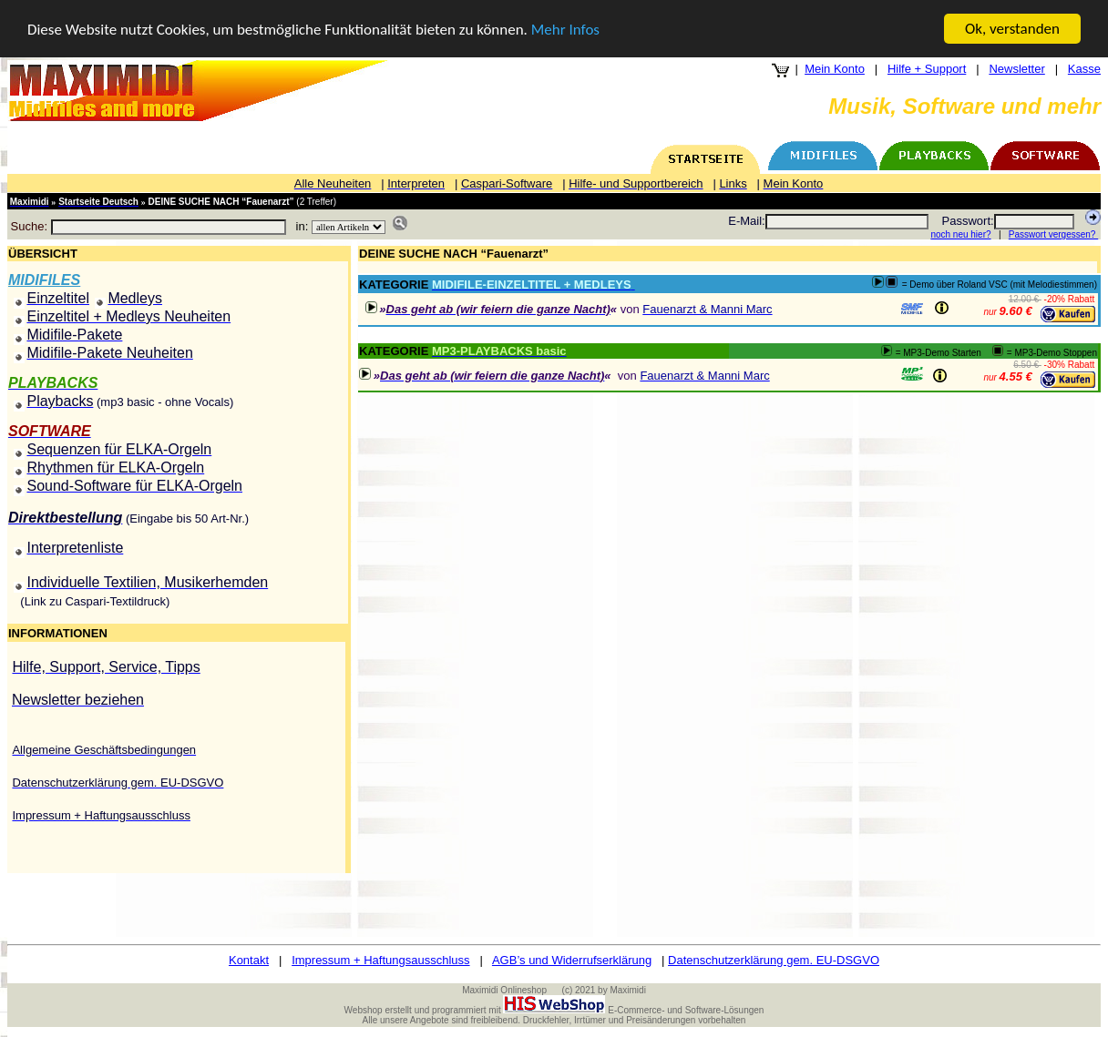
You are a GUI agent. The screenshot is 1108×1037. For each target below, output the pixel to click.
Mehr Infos (565, 29)
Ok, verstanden (1012, 28)
